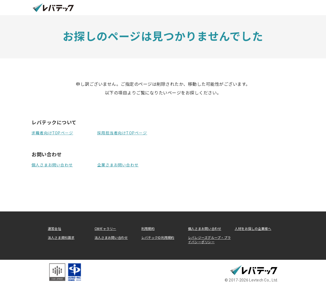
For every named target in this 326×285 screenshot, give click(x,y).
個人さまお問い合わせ (52, 165)
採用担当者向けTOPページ (122, 133)
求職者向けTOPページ (52, 133)
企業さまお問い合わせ (118, 165)
